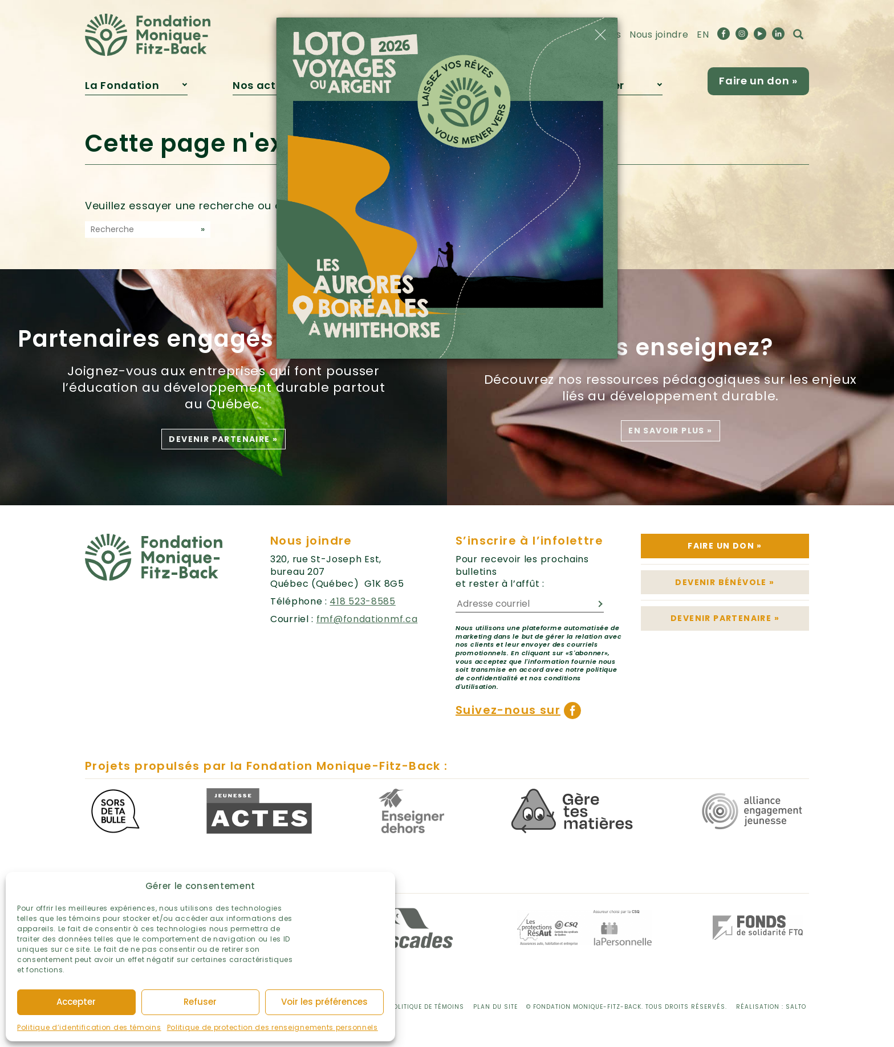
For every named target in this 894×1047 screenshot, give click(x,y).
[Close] (600, 34)
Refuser (200, 1002)
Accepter (76, 1002)
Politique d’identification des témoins (89, 1027)
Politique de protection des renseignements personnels (272, 1027)
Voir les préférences (324, 1002)
